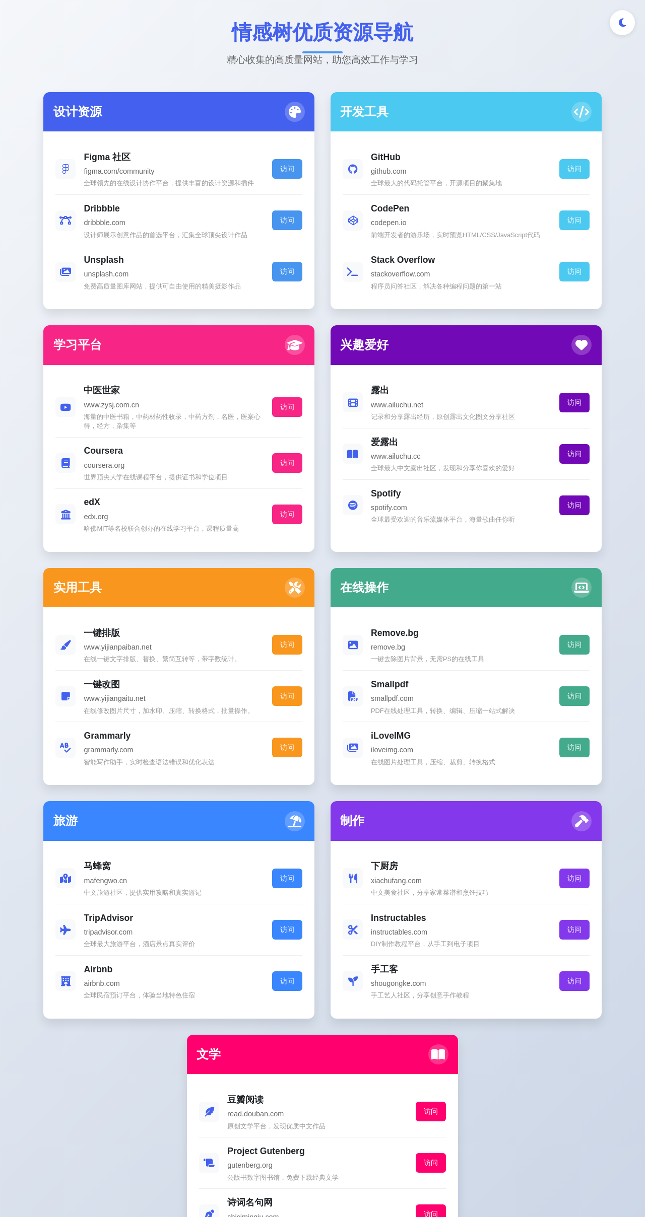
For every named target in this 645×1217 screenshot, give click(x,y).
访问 (191, 178)
